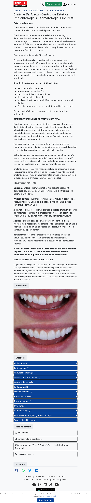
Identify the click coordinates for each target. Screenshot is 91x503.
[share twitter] (30, 470)
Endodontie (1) (45, 387)
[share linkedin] (37, 470)
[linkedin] (45, 484)
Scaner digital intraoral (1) (45, 420)
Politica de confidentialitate (36, 479)
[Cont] (70, 4)
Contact (55, 479)
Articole (28, 476)
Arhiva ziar (40, 476)
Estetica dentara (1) (45, 391)
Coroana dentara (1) (45, 382)
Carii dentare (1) (45, 368)
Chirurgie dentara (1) (45, 372)
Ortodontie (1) (45, 406)
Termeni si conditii (56, 476)
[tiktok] (50, 484)
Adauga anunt (53, 4)
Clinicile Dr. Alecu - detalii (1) (45, 377)
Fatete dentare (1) (45, 396)
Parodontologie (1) (45, 410)
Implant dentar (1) (45, 401)
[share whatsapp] (23, 470)
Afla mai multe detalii (49, 496)
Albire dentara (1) (45, 363)
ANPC (64, 479)
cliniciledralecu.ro (26, 454)
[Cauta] (42, 4)
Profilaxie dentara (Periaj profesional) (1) (45, 415)
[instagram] (39, 484)
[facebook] (34, 484)
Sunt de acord (45, 500)
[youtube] (57, 484)
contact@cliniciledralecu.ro (30, 439)
